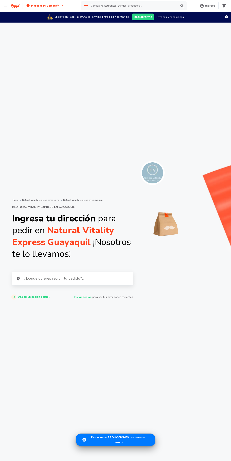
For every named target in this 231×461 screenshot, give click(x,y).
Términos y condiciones (170, 17)
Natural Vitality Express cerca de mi (40, 199)
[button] (45, 6)
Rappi (15, 199)
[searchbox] (133, 5)
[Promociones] (115, 440)
